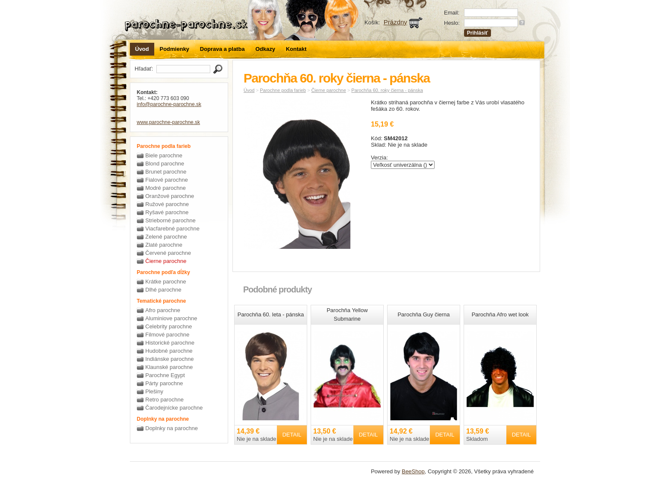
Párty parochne (164, 383)
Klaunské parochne (169, 367)
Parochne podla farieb (283, 90)
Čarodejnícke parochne (174, 407)
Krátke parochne (165, 281)
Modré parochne (165, 188)
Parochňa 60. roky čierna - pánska (387, 90)
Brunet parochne (165, 171)
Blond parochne (164, 163)
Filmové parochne (167, 334)
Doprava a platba (222, 49)
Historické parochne (169, 342)
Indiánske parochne (169, 359)
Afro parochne (162, 310)
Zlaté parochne (163, 245)
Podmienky (174, 49)
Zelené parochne (166, 236)
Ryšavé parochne (166, 212)
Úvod (142, 49)
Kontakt (296, 49)
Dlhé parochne (163, 289)
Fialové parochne (166, 180)
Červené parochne (168, 253)
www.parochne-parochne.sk (168, 122)
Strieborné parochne (170, 220)
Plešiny (154, 391)
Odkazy (265, 49)
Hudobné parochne (169, 351)
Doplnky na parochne (171, 428)
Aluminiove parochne (171, 318)
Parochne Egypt (165, 375)
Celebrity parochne (168, 326)
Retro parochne (164, 399)
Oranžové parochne (169, 196)
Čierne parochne (165, 261)
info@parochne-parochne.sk (169, 104)
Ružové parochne (167, 204)
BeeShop (413, 471)
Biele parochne (163, 155)
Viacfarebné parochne (172, 228)
